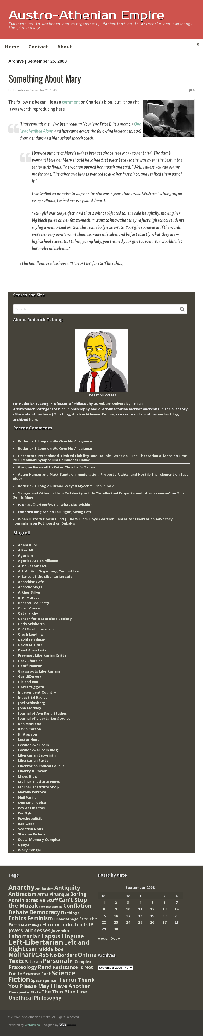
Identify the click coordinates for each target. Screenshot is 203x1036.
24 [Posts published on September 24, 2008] (128, 922)
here (47, 414)
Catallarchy (28, 613)
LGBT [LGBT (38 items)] (31, 949)
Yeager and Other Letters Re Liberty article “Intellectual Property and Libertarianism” (94, 493)
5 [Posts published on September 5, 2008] (152, 902)
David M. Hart (30, 644)
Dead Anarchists (32, 650)
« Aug (103, 938)
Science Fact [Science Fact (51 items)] (37, 974)
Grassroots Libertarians (39, 671)
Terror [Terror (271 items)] (68, 979)
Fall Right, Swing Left (73, 511)
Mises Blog (27, 776)
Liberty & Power (32, 771)
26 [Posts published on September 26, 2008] (152, 922)
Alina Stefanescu (32, 566)
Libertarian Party (33, 760)
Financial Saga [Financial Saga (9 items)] (66, 919)
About (64, 46)
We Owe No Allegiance (72, 441)
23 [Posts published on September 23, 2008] (116, 922)
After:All (25, 550)
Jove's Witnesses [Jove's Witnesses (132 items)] (29, 930)
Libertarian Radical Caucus (41, 765)
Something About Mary (44, 78)
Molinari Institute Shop (38, 786)
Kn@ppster (28, 734)
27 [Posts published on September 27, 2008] (164, 922)
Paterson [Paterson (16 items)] (33, 961)
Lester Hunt (28, 739)
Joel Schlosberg (31, 702)
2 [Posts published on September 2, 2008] (116, 902)
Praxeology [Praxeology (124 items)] (22, 967)
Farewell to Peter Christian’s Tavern (64, 467)
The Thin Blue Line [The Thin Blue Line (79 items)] (64, 991)
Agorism (25, 555)
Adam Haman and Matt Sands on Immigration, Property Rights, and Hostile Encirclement (96, 474)
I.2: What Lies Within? (59, 504)
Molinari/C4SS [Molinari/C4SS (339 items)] (28, 954)
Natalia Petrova (32, 792)
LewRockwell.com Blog (38, 750)
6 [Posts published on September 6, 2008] (164, 902)
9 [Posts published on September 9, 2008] (116, 908)
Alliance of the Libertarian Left (45, 576)
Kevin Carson (29, 729)
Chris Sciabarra (31, 623)
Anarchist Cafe (31, 581)
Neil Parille (27, 797)
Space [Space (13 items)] (36, 980)
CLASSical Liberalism (36, 629)
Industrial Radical (33, 697)
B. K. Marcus (28, 597)
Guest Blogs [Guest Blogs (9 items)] (31, 925)
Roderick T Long (32, 441)
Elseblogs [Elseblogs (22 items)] (70, 912)
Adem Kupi (27, 545)
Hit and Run (28, 681)
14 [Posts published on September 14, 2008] (176, 908)
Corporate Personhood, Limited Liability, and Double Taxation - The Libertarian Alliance (95, 455)
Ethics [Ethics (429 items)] (17, 918)
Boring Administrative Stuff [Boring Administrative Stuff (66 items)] (47, 897)
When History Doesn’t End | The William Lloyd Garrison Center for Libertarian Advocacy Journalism (93, 521)
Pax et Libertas (31, 808)
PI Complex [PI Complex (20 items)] (80, 961)
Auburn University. (115, 403)
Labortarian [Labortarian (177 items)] (24, 936)
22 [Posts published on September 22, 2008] (104, 922)
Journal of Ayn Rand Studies (42, 713)
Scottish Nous (30, 829)
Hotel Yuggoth (31, 686)
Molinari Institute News (39, 781)
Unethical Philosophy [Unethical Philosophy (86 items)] (34, 997)
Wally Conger (29, 850)
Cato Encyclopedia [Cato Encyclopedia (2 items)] (50, 906)
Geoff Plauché (30, 665)
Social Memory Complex (39, 839)
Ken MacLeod (29, 723)
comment (71, 102)
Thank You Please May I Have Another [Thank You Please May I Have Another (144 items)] (51, 982)
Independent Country (37, 692)
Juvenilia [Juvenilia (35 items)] (60, 930)
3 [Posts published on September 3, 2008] (128, 902)
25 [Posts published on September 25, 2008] (140, 922)
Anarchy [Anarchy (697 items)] (21, 887)
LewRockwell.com (33, 744)
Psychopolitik (30, 818)
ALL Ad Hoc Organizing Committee (48, 571)
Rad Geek (26, 823)
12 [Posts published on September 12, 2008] (152, 908)
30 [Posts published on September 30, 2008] (116, 929)
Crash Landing (30, 634)
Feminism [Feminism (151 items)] (40, 918)
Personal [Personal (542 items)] (56, 961)
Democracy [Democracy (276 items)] (44, 912)
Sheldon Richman (32, 834)
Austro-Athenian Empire (86, 15)
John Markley (29, 707)
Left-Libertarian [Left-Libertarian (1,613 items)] (35, 942)
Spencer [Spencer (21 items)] (50, 980)
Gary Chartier (30, 660)
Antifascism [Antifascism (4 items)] (44, 889)
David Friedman (31, 639)
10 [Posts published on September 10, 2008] (128, 908)
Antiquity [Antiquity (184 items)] (67, 887)
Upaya (23, 844)
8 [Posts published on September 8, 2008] (104, 908)
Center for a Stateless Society (45, 618)
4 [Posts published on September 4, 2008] (140, 902)
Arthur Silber (29, 592)
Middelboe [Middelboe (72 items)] (51, 949)
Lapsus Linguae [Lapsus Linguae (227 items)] (63, 936)
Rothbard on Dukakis (56, 523)
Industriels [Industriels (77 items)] (74, 924)
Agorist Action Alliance (38, 560)
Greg (22, 467)
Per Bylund (27, 813)
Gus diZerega (29, 676)
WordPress (32, 1025)
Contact (38, 46)
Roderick (19, 90)
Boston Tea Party (33, 602)
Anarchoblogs (30, 587)
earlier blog (168, 414)
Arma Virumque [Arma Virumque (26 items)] (53, 894)
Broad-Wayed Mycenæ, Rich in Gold (84, 485)
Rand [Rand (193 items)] (45, 967)
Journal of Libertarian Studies (44, 718)
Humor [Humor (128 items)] (51, 924)
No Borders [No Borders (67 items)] (63, 955)
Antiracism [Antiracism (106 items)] (22, 893)
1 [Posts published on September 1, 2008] (104, 902)
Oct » (115, 938)
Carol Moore (29, 608)
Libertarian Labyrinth (37, 755)
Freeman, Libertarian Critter (43, 655)
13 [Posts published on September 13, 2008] (164, 908)
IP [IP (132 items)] (91, 924)
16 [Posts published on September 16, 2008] (116, 915)
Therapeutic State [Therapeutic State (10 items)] (24, 992)
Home (12, 46)
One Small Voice (32, 802)
